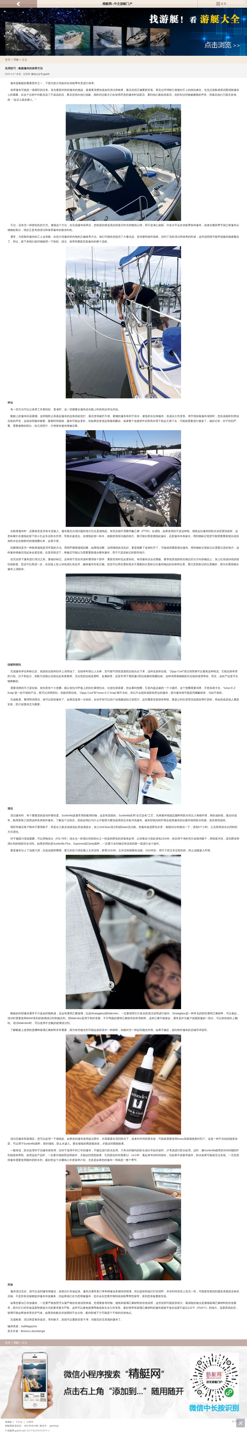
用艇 (16, 59)
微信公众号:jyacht (40, 74)
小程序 (29, 1422)
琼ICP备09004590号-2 (38, 1430)
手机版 (19, 1422)
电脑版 (8, 1422)
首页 (7, 59)
